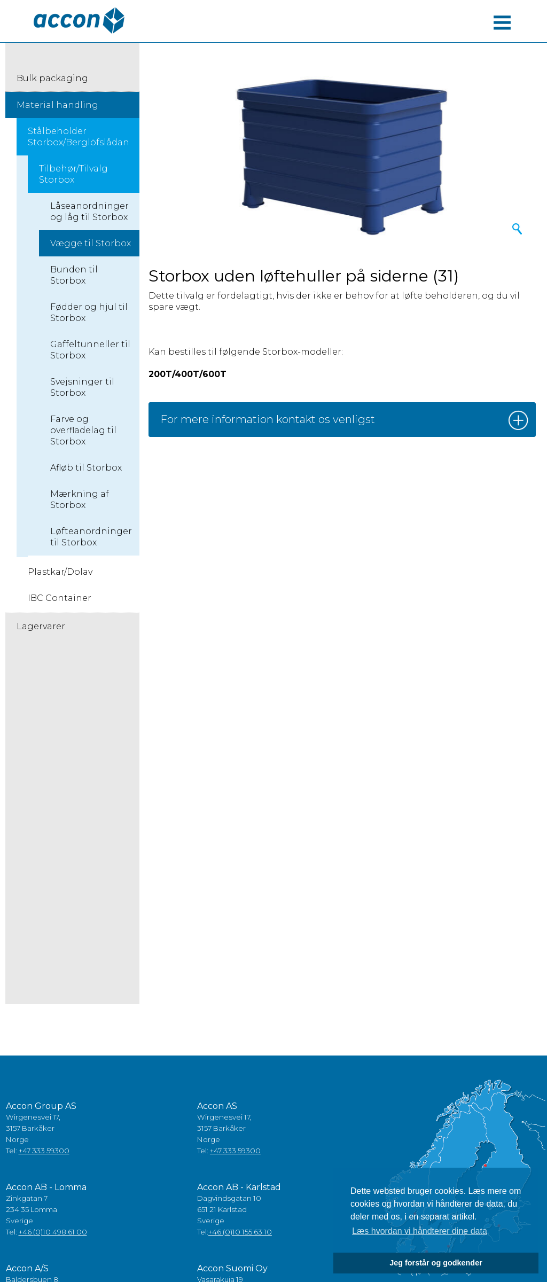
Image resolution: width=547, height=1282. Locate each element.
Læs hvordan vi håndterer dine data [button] (419, 1231)
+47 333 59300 (44, 1150)
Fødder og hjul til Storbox (89, 312)
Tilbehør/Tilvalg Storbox (73, 174)
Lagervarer (41, 626)
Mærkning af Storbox (79, 499)
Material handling (57, 105)
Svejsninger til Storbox (82, 387)
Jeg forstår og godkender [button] (435, 1262)
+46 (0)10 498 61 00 (53, 1232)
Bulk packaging (52, 78)
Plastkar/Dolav (60, 572)
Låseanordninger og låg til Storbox (89, 211)
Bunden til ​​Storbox (75, 275)
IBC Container (59, 598)
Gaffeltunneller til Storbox (90, 350)
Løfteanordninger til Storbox (91, 537)
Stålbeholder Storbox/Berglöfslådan (78, 136)
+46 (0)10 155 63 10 (240, 1232)
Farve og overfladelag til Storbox (83, 430)
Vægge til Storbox (90, 243)
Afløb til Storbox (86, 468)
